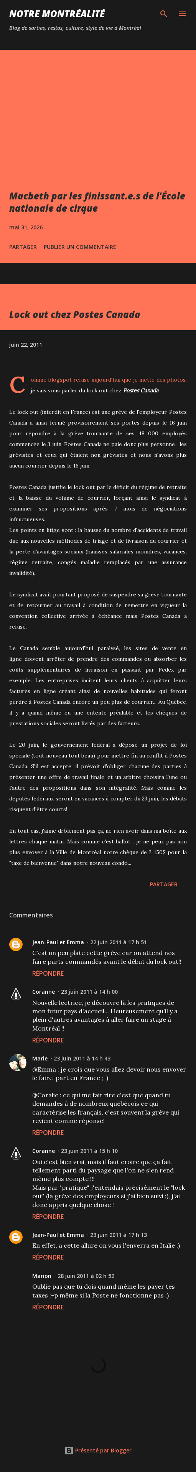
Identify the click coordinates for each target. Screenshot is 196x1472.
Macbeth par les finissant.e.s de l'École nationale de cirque (97, 201)
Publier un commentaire (80, 246)
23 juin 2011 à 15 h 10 (89, 1150)
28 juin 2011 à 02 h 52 (86, 1275)
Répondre (48, 973)
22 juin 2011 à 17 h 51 (118, 942)
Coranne (43, 991)
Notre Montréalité (57, 13)
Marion (41, 1275)
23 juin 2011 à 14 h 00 (89, 991)
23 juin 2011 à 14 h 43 (82, 1058)
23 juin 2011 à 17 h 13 (118, 1234)
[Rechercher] (163, 13)
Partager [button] (23, 246)
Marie (40, 1058)
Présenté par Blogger (98, 1450)
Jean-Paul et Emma (58, 942)
